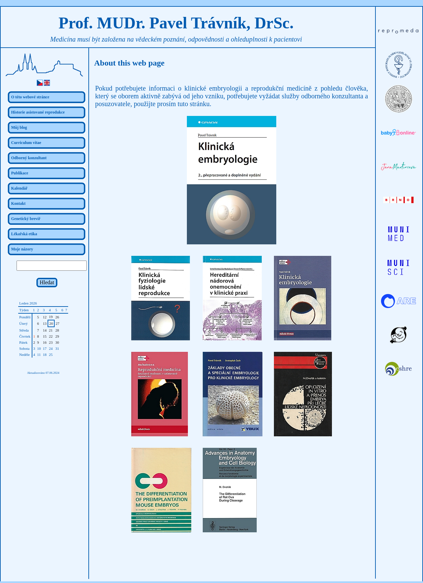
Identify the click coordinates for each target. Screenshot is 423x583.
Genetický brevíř (25, 218)
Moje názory (22, 249)
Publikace (19, 173)
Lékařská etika (24, 234)
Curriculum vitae (26, 142)
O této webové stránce (30, 97)
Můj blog (19, 127)
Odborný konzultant (29, 157)
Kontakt (18, 203)
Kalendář (19, 188)
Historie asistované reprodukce (38, 112)
